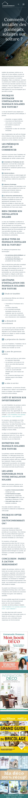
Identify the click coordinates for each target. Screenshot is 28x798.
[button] (18, 4)
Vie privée (14, 797)
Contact (20, 797)
